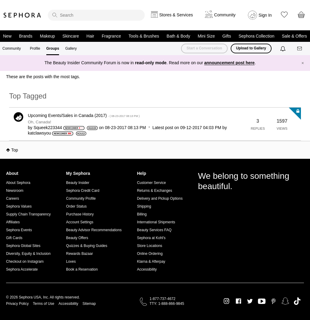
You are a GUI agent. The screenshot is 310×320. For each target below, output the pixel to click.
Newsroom (14, 190)
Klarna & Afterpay (151, 261)
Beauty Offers (77, 238)
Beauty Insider (77, 183)
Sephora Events (19, 230)
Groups (52, 48)
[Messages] (300, 48)
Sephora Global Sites (23, 246)
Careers (12, 198)
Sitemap (89, 304)
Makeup (47, 36)
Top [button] (14, 150)
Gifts (226, 36)
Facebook (238, 301)
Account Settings (79, 222)
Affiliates (13, 222)
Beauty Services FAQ (154, 230)
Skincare (70, 36)
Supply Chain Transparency (28, 214)
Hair (90, 36)
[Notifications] (283, 48)
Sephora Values (19, 206)
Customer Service (151, 183)
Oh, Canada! (39, 122)
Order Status (76, 206)
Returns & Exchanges (154, 190)
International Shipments (156, 222)
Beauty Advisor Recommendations (93, 230)
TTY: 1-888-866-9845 (167, 304)
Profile (35, 48)
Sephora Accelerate (22, 269)
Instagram (226, 301)
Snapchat (285, 301)
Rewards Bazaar (79, 254)
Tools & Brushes (143, 36)
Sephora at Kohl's (151, 238)
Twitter (250, 301)
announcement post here (229, 62)
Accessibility (147, 269)
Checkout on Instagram (25, 261)
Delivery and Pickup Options (160, 198)
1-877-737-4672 (162, 299)
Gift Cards (14, 238)
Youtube (261, 301)
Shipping (144, 206)
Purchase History (80, 214)
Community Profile (81, 198)
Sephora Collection (256, 36)
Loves (71, 261)
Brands (25, 36)
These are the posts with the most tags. (43, 76)
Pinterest (273, 301)
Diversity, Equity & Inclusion (28, 254)
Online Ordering (150, 254)
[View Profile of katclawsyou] (39, 133)
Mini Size (206, 36)
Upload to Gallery (251, 48)
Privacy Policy (17, 304)
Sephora (22, 15)
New (7, 36)
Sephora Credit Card (82, 190)
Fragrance (111, 36)
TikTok (297, 301)
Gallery (71, 48)
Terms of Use (43, 304)
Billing (142, 214)
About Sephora (18, 183)
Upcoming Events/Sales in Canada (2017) (84, 115)
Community (11, 48)
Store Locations (149, 246)
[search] (96, 15)
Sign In (265, 15)
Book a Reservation (82, 269)
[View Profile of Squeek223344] (48, 127)
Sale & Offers (294, 36)
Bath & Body (178, 36)
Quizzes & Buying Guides (86, 246)
